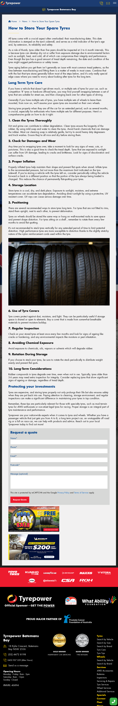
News (100, 676)
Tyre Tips (101, 624)
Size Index (8, 690)
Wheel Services (104, 659)
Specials (101, 666)
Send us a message (18, 636)
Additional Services (105, 662)
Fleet (99, 673)
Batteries (100, 645)
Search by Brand (104, 617)
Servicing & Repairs (106, 652)
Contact (101, 669)
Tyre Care (101, 621)
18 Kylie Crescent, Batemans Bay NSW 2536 (23, 619)
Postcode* (15, 465)
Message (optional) (19, 473)
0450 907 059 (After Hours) (20, 631)
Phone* (13, 447)
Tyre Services (103, 655)
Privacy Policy (63, 492)
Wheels (101, 627)
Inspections (102, 648)
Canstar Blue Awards (12, 693)
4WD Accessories (105, 642)
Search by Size (104, 614)
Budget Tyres (9, 697)
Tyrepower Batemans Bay (59, 9)
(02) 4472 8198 (17, 625)
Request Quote (20, 500)
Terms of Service (81, 492)
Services (101, 638)
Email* (13, 456)
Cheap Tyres (8, 700)
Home (12, 21)
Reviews (101, 680)
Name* (13, 438)
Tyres (100, 607)
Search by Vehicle (105, 610)
